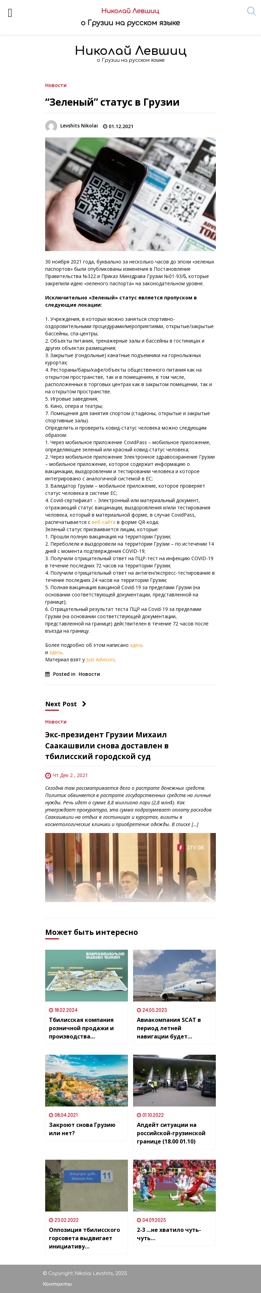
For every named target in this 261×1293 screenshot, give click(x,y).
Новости (56, 85)
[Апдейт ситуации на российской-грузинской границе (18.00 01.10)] (174, 1081)
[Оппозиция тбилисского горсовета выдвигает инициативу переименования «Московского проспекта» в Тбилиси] (86, 1185)
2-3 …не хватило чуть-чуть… (169, 1234)
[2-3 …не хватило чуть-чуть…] (174, 1185)
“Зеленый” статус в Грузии (112, 101)
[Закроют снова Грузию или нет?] (86, 1081)
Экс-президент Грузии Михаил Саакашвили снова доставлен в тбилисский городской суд (107, 745)
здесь (136, 645)
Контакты (57, 1284)
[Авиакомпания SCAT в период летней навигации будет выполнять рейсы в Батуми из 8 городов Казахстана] (174, 976)
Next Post (66, 704)
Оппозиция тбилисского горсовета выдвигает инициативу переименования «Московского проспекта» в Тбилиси (84, 1238)
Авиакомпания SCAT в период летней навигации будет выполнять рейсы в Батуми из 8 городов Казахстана (169, 1028)
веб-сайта (103, 522)
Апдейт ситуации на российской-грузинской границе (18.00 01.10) (171, 1133)
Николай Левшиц (131, 51)
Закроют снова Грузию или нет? (82, 1129)
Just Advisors (100, 659)
